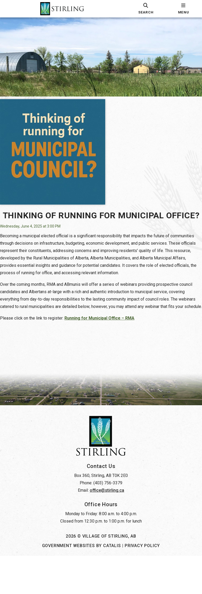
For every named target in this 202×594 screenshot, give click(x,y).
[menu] (183, 8)
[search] (146, 8)
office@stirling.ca (107, 528)
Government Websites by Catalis (81, 583)
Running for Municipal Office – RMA (105, 340)
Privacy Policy (142, 583)
